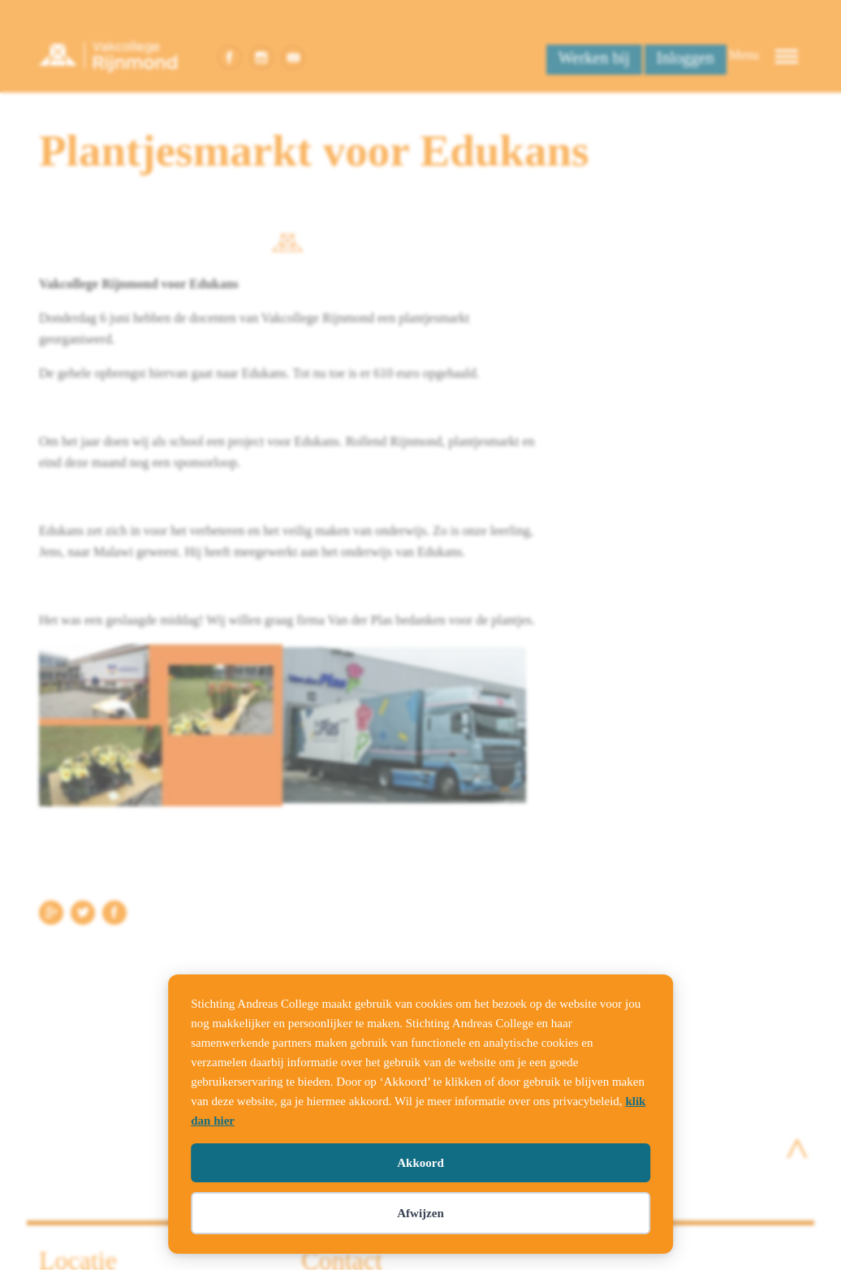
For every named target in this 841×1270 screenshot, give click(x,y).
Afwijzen (420, 1213)
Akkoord (420, 1162)
